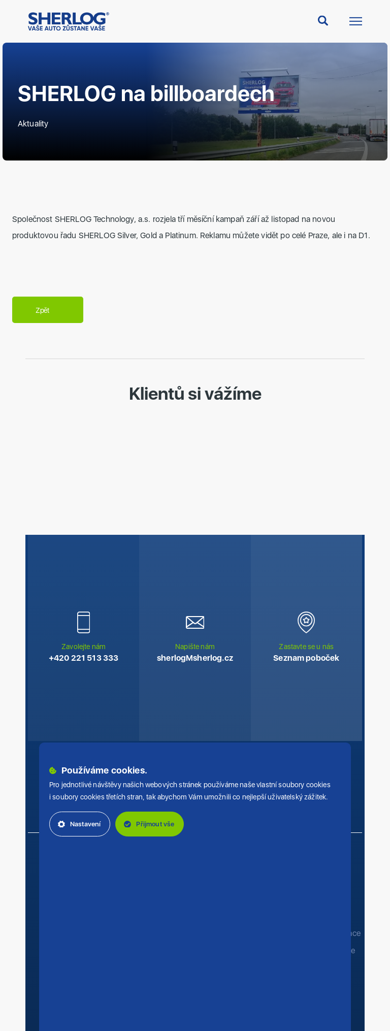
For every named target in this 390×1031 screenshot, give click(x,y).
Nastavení (79, 824)
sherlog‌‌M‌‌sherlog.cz (195, 658)
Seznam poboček (306, 658)
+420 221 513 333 (84, 658)
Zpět (48, 310)
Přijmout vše (149, 824)
